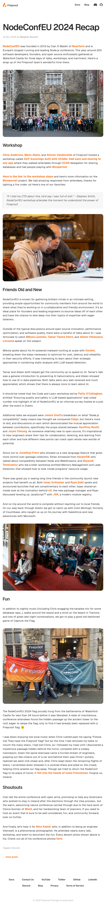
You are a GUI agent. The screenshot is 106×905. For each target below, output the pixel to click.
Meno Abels (32, 155)
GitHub (76, 879)
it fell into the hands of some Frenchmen (61, 773)
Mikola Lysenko (36, 337)
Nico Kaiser (43, 826)
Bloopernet (59, 167)
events (16, 848)
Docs (77, 4)
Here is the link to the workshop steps (28, 176)
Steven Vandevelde (59, 155)
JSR (55, 494)
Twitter (61, 879)
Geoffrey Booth (89, 427)
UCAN (66, 163)
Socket (90, 350)
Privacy (54, 885)
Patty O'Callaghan (90, 393)
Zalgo (74, 419)
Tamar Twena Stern (60, 337)
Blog (86, 4)
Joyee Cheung (17, 431)
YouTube (45, 879)
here (59, 838)
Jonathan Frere (29, 453)
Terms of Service (75, 885)
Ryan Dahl (77, 482)
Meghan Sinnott (29, 37)
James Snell (52, 415)
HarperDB (83, 457)
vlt (50, 490)
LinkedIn (92, 879)
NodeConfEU (11, 46)
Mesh (28, 809)
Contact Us (28, 879)
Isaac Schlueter (53, 482)
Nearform (78, 46)
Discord (26, 885)
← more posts (10, 856)
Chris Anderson (13, 155)
